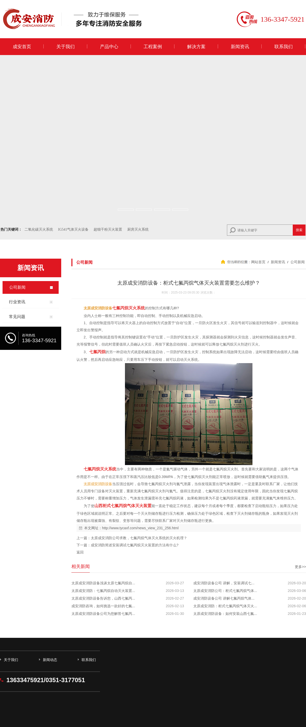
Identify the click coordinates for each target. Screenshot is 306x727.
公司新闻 (297, 262)
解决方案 (196, 46)
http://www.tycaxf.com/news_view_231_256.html (140, 528)
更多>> (300, 567)
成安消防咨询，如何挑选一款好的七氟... (103, 606)
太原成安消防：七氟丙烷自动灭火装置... (103, 591)
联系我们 (283, 46)
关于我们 (65, 46)
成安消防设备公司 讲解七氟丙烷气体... (223, 598)
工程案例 (153, 46)
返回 (80, 552)
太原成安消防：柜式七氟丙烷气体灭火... (225, 606)
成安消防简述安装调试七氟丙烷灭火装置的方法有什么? (134, 545)
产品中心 (109, 46)
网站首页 (258, 262)
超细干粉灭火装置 (108, 229)
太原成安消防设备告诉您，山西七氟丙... (103, 598)
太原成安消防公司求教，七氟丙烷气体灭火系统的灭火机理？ (139, 538)
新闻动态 (50, 660)
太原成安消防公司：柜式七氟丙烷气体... (225, 591)
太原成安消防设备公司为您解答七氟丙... (103, 614)
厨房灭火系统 (138, 229)
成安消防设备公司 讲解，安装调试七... (223, 583)
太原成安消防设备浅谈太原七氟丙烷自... (103, 583)
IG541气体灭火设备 (73, 229)
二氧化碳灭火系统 (38, 229)
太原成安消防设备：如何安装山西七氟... (225, 614)
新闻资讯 (240, 46)
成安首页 (22, 46)
